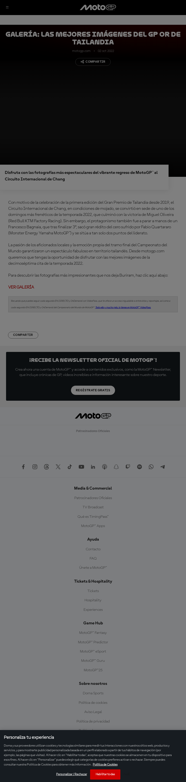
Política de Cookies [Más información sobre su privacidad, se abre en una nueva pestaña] (105, 764)
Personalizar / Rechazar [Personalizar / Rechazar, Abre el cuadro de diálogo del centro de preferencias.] (71, 774)
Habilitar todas (105, 774)
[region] (93, 756)
